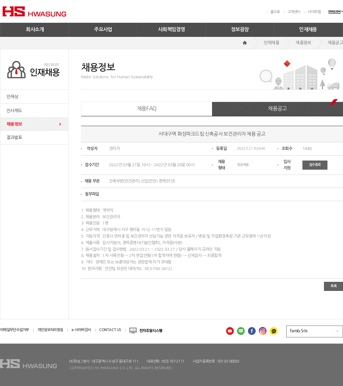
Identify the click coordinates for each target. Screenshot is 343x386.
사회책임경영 (171, 29)
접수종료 (315, 164)
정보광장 (240, 29)
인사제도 (14, 111)
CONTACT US (110, 330)
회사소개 (35, 29)
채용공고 (277, 108)
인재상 (12, 96)
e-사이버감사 (81, 330)
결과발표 (14, 137)
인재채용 (308, 29)
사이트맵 (314, 12)
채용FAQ (147, 108)
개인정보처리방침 (50, 330)
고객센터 (293, 12)
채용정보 (14, 124)
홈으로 (275, 12)
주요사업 (103, 29)
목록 (333, 286)
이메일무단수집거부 (14, 330)
